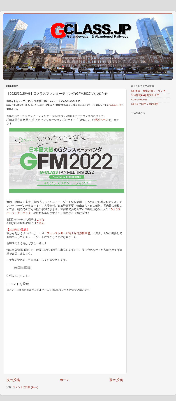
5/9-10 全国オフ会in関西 (144, 104)
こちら (40, 219)
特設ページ (101, 119)
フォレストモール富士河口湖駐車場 (68, 233)
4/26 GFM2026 (139, 99)
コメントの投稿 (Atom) (25, 387)
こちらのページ (114, 105)
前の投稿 (116, 380)
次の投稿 (13, 380)
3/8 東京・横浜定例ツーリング (148, 91)
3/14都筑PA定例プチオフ (145, 95)
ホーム (65, 380)
